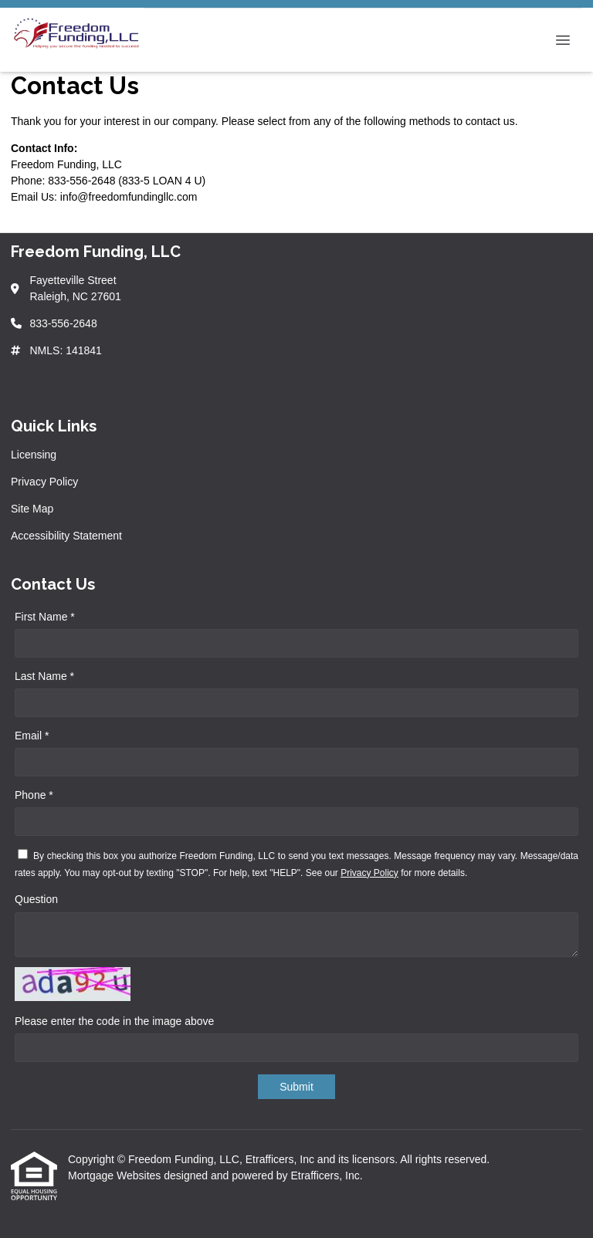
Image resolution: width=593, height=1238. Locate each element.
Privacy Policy (369, 873)
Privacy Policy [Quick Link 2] (44, 481)
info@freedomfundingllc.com (129, 197)
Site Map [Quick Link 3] (32, 508)
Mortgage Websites (116, 1175)
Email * (32, 735)
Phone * (34, 795)
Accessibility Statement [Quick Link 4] (66, 535)
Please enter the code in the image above (114, 1021)
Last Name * (44, 676)
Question (36, 899)
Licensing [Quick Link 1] (33, 454)
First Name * (45, 617)
